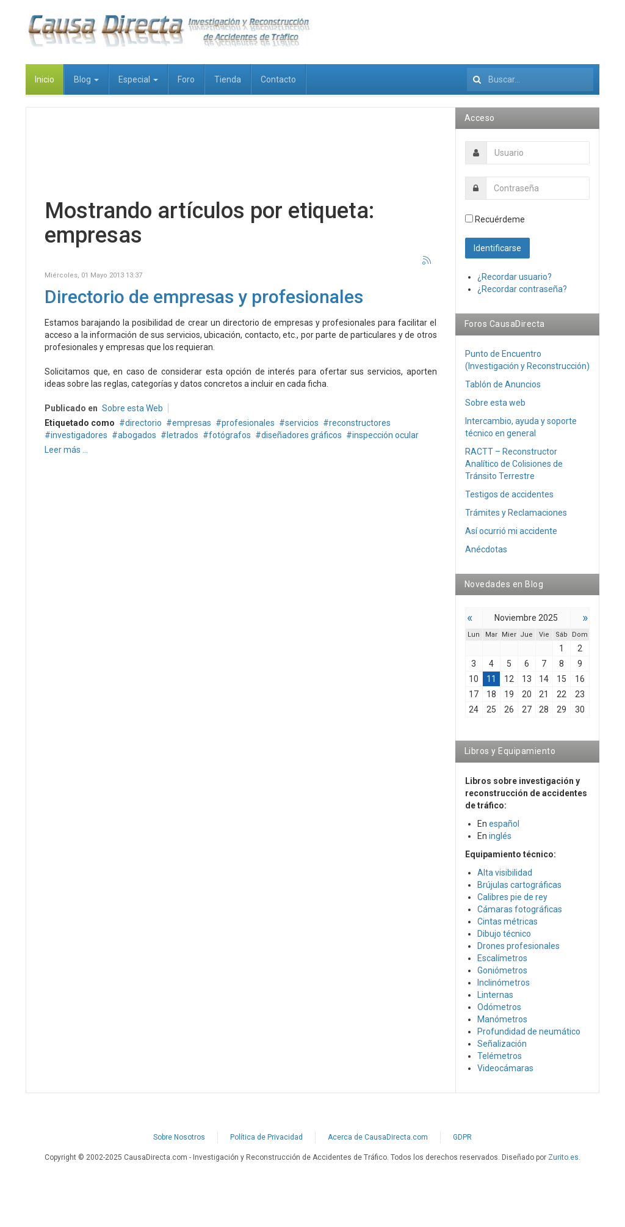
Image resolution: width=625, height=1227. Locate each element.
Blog (86, 79)
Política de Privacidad (266, 1137)
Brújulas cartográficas (519, 885)
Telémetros (499, 1056)
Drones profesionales (518, 946)
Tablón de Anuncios (503, 384)
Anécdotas (486, 549)
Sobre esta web (495, 403)
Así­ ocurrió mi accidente (511, 531)
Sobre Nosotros (179, 1137)
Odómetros (499, 1007)
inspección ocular (385, 435)
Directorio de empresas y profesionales (204, 296)
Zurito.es (563, 1157)
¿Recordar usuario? (514, 277)
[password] (538, 188)
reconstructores (360, 423)
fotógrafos (230, 435)
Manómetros (502, 1019)
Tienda (227, 79)
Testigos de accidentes (509, 494)
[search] (530, 79)
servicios (302, 423)
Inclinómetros (503, 982)
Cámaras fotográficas (519, 909)
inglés (500, 836)
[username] (538, 152)
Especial (138, 79)
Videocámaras (505, 1068)
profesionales (248, 423)
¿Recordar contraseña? (522, 289)
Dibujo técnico (504, 934)
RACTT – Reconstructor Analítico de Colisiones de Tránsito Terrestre (514, 464)
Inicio (44, 79)
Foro (186, 79)
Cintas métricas (507, 921)
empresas (191, 423)
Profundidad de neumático (528, 1031)
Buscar (467, 64)
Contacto (278, 79)
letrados (182, 435)
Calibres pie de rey (512, 897)
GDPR (462, 1137)
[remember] (469, 218)
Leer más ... (66, 450)
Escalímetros (502, 958)
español (504, 824)
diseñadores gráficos (301, 435)
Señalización (502, 1044)
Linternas (495, 995)
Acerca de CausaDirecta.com (378, 1137)
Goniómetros (502, 970)
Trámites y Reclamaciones (516, 513)
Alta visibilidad (504, 872)
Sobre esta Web (132, 408)
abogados (137, 435)
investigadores (79, 435)
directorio (143, 423)
